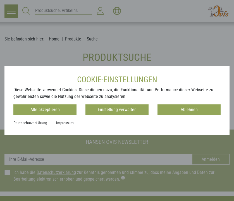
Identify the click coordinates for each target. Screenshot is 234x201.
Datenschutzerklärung (30, 123)
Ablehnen (189, 109)
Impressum (65, 123)
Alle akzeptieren (45, 109)
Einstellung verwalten (117, 109)
